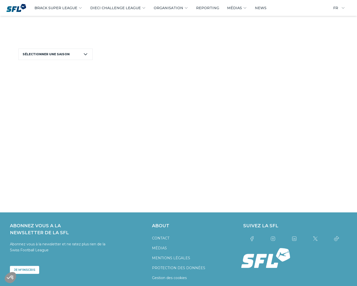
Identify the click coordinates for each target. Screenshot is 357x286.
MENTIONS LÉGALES (171, 258)
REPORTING (207, 8)
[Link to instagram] (273, 238)
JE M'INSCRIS (24, 270)
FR (339, 8)
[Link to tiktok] (336, 238)
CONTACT (160, 238)
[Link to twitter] (315, 238)
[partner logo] (66, 173)
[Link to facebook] (251, 238)
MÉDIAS (159, 248)
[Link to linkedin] (294, 238)
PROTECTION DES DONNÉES (178, 268)
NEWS (261, 8)
